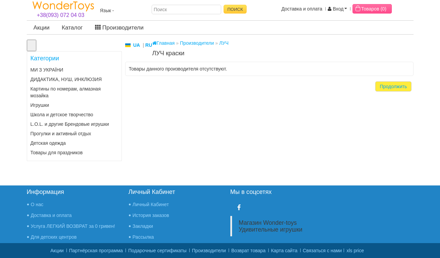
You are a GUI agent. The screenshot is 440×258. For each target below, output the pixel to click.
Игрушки (40, 105)
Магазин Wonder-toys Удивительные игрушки (271, 226)
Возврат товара (248, 250)
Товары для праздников (57, 152)
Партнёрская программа (96, 250)
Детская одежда (48, 143)
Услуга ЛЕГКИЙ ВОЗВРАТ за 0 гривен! (73, 226)
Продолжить (393, 86)
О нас (37, 204)
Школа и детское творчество (62, 114)
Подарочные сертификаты (157, 250)
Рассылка (143, 237)
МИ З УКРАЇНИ (47, 70)
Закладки (143, 226)
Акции (42, 27)
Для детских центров (54, 237)
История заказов (151, 215)
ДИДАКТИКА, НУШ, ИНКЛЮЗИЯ (66, 79)
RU (148, 45)
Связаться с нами (322, 250)
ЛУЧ (223, 43)
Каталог (72, 27)
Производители (119, 27)
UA (136, 45)
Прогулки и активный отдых (61, 133)
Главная (163, 43)
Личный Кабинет (151, 204)
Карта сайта (284, 250)
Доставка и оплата (301, 9)
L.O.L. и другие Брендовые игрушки (70, 124)
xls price (355, 250)
